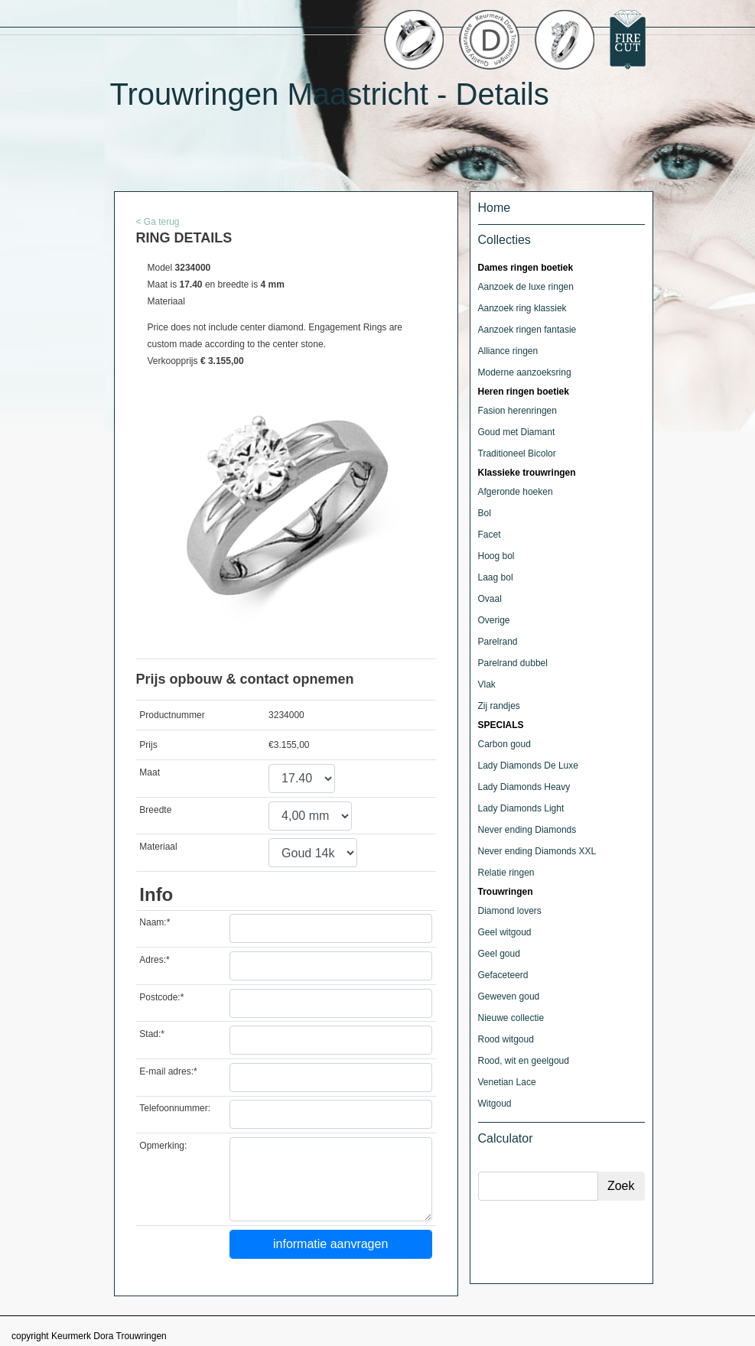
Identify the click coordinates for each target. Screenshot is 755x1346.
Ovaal (490, 598)
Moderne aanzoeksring (524, 372)
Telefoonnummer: (174, 1108)
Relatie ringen (506, 872)
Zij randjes (499, 706)
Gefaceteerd (503, 975)
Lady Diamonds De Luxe (528, 765)
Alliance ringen (508, 351)
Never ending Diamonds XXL (537, 851)
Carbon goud (504, 744)
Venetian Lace (507, 1082)
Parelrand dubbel (513, 663)
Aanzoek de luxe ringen (526, 286)
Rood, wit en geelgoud (523, 1060)
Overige (494, 620)
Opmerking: (163, 1145)
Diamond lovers (510, 910)
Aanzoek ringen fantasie (527, 329)
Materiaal (158, 846)
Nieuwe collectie (511, 1018)
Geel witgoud (505, 932)
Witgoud (495, 1103)
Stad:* (151, 1034)
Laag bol (495, 577)
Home (494, 207)
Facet (489, 534)
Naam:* (154, 922)
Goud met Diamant (516, 432)
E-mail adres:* (168, 1071)
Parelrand (498, 641)
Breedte (155, 810)
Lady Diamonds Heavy (524, 787)
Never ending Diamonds (527, 829)
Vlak (487, 684)
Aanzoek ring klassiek (522, 308)
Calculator (505, 1138)
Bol (484, 513)
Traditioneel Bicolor (517, 453)
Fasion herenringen (517, 410)
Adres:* (154, 959)
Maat (149, 772)
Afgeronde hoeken (515, 491)
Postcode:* (161, 997)
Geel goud (499, 953)
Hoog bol (496, 556)
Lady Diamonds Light (521, 808)
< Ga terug (158, 221)
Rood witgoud (506, 1039)
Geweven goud (509, 996)
